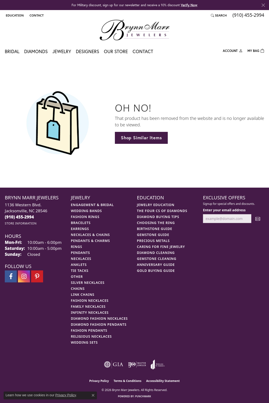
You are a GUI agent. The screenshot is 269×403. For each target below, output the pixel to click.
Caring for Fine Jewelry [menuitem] (161, 246)
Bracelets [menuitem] (80, 222)
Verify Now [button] (189, 5)
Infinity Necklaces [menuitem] (90, 312)
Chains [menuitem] (78, 288)
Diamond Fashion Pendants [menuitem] (99, 324)
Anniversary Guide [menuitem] (156, 264)
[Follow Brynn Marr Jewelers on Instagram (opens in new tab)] (24, 276)
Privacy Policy (99, 381)
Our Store (116, 51)
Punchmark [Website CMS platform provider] (143, 396)
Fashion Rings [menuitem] (85, 216)
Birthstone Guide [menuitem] (154, 228)
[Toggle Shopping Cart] (255, 50)
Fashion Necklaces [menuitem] (90, 300)
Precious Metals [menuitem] (153, 240)
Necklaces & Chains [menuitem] (90, 234)
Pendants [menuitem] (80, 252)
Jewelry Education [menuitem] (155, 204)
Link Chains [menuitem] (82, 294)
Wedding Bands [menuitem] (86, 210)
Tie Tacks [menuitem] (80, 270)
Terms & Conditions (127, 381)
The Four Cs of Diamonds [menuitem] (162, 210)
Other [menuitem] (77, 276)
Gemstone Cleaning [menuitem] (156, 258)
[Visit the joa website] (158, 364)
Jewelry (61, 51)
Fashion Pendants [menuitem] (89, 330)
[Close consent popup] (93, 395)
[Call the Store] (19, 217)
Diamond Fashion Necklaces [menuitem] (99, 318)
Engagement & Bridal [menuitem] (92, 204)
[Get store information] (21, 223)
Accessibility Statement (163, 381)
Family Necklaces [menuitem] (88, 306)
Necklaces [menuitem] (81, 258)
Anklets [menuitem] (79, 264)
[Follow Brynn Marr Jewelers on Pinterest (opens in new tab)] (37, 276)
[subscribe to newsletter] (257, 218)
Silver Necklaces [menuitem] (87, 282)
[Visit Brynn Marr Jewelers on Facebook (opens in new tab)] (11, 276)
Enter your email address (224, 210)
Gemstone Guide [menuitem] (153, 234)
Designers (87, 51)
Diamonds (36, 51)
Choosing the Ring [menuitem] (156, 222)
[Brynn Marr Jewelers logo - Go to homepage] (134, 29)
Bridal (12, 51)
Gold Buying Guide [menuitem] (156, 270)
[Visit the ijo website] (137, 364)
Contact (143, 51)
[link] (36, 15)
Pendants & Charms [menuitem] (90, 240)
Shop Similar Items (141, 137)
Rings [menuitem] (76, 246)
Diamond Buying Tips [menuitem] (158, 216)
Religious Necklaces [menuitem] (91, 336)
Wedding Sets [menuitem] (84, 342)
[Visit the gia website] (113, 364)
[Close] (263, 5)
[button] (14, 15)
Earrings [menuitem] (80, 228)
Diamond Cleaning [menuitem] (156, 252)
